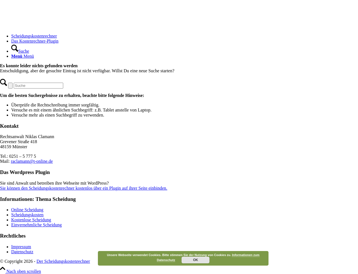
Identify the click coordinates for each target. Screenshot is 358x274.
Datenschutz (22, 251)
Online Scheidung (27, 209)
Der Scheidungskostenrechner (63, 261)
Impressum (21, 246)
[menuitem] (184, 36)
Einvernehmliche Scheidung (36, 224)
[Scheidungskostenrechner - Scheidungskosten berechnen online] (42, 26)
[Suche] (20, 51)
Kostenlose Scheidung (31, 219)
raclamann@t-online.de (32, 161)
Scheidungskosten (27, 214)
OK (195, 260)
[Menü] (22, 56)
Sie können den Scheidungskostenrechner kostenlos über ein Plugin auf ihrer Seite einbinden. (83, 188)
